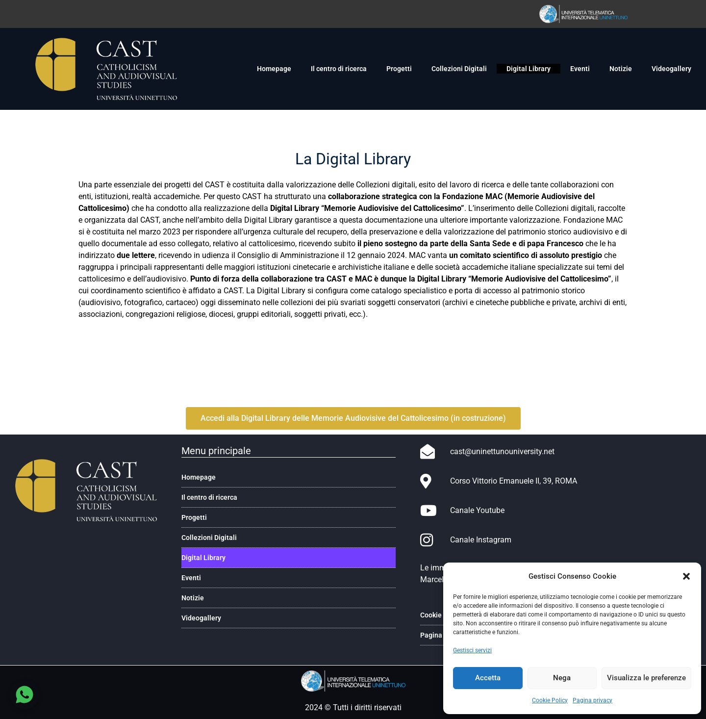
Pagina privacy (592, 700)
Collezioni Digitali (459, 69)
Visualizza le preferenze (646, 677)
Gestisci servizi (472, 650)
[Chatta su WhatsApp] (24, 694)
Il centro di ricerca (339, 69)
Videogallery (671, 69)
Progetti (399, 69)
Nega (562, 677)
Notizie (620, 69)
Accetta (488, 677)
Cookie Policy (550, 700)
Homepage (274, 69)
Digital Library (528, 69)
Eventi (580, 69)
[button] (686, 576)
